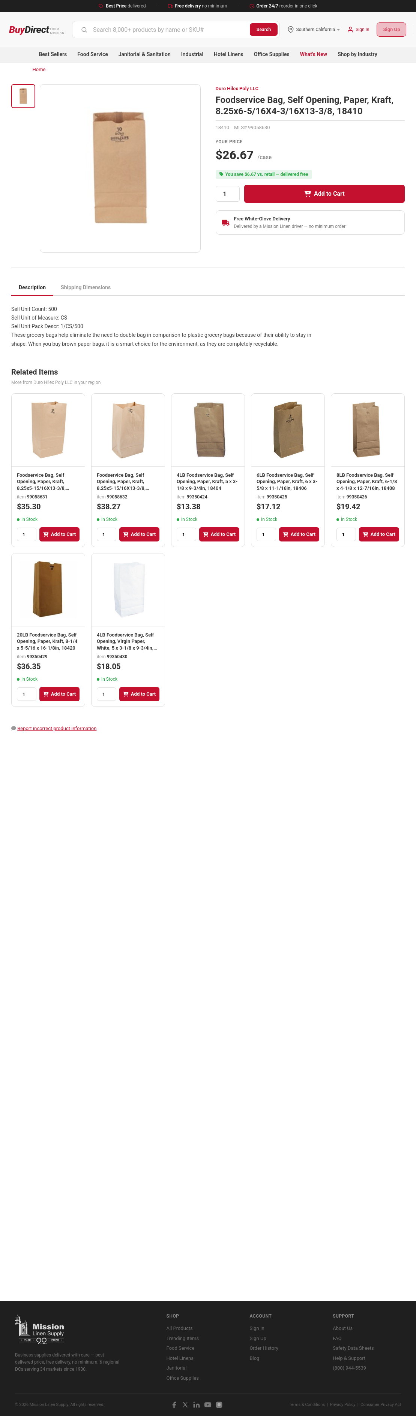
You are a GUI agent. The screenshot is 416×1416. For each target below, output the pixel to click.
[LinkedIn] (196, 1405)
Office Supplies (272, 54)
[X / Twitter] (185, 1405)
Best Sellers (53, 54)
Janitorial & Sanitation (145, 54)
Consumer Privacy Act (380, 1404)
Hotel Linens (228, 54)
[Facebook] (174, 1405)
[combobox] (161, 29)
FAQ (337, 1338)
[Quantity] (228, 194)
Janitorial (177, 1368)
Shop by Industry (357, 54)
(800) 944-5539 (349, 1368)
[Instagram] (219, 1405)
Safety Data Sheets (353, 1348)
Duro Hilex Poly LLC (237, 88)
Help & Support (349, 1358)
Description (32, 287)
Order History (263, 1348)
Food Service (92, 54)
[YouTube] (208, 1405)
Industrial (192, 54)
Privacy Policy (343, 1404)
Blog (254, 1358)
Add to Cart (324, 193)
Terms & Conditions (307, 1404)
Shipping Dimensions (86, 287)
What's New (313, 54)
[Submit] (84, 29)
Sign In (256, 1328)
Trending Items (183, 1338)
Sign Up (391, 29)
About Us (343, 1328)
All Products (180, 1328)
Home (39, 69)
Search (264, 29)
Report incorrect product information (56, 728)
